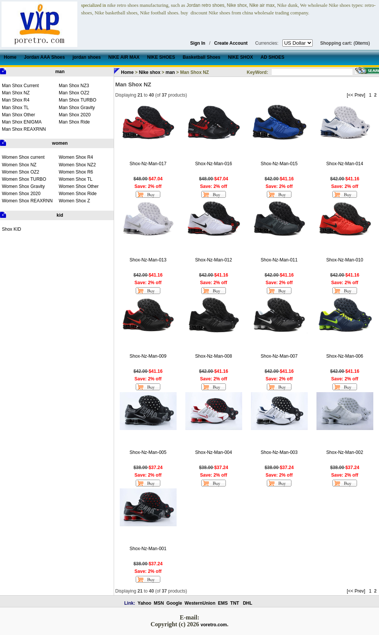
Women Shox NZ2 (77, 164)
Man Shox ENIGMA (22, 122)
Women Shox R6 (76, 172)
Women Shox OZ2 (20, 172)
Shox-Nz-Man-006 (344, 356)
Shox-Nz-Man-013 (148, 260)
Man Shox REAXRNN (24, 129)
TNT (234, 603)
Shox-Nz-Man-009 (148, 356)
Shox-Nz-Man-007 (279, 356)
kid (59, 215)
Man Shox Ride (74, 122)
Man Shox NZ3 (74, 85)
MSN (159, 603)
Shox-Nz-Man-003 (279, 452)
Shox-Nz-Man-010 (344, 260)
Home (127, 72)
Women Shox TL (75, 179)
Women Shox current (23, 157)
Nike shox (149, 72)
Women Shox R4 (76, 157)
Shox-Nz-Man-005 (148, 452)
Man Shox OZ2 (74, 92)
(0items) (362, 43)
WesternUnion (200, 603)
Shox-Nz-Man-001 (148, 548)
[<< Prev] (356, 95)
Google (174, 603)
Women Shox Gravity (23, 186)
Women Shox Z (74, 200)
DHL (247, 603)
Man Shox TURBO (77, 100)
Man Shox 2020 (75, 114)
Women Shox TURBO (24, 179)
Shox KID (11, 229)
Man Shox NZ (16, 92)
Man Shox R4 (16, 100)
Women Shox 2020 (21, 193)
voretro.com (213, 624)
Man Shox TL (15, 107)
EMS (223, 603)
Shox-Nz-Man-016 (213, 163)
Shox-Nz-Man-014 (344, 163)
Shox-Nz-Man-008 (213, 356)
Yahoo (144, 603)
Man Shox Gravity (77, 107)
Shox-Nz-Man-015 (279, 163)
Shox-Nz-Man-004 (213, 452)
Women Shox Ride (78, 193)
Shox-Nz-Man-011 (279, 260)
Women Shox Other (79, 186)
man (60, 71)
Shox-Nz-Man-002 (344, 452)
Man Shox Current (20, 85)
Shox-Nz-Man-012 (213, 260)
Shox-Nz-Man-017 (148, 163)
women (59, 143)
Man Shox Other (18, 114)
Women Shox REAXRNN (27, 200)
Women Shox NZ (19, 164)
